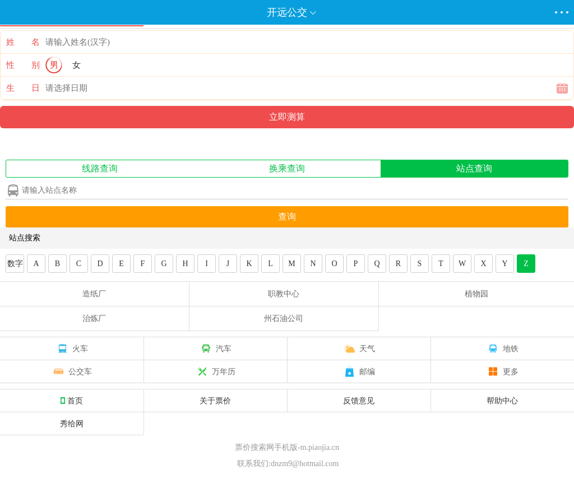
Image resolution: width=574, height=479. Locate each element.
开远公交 (287, 12)
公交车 (72, 371)
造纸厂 (94, 294)
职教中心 (283, 294)
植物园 (476, 294)
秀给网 (72, 423)
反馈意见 (358, 400)
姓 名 (23, 42)
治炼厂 (94, 318)
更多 (502, 371)
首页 (72, 400)
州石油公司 (283, 318)
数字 (15, 263)
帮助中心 (502, 400)
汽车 (215, 348)
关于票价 (215, 400)
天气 (358, 348)
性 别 (23, 65)
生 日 (23, 87)
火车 (71, 348)
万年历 (215, 371)
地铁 (502, 348)
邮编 (358, 371)
